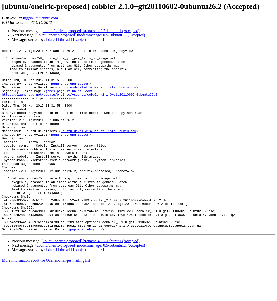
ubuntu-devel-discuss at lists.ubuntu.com (98, 95)
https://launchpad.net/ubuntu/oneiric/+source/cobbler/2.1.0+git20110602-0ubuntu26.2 (79, 104)
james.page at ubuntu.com (68, 99)
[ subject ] (81, 39)
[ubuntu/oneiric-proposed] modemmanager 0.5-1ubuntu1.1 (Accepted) (90, 35)
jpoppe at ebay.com (85, 265)
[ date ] (51, 39)
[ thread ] (65, 39)
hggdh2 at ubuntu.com (40, 18)
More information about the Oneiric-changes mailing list (46, 297)
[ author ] (97, 39)
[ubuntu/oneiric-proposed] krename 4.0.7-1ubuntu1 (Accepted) (91, 31)
